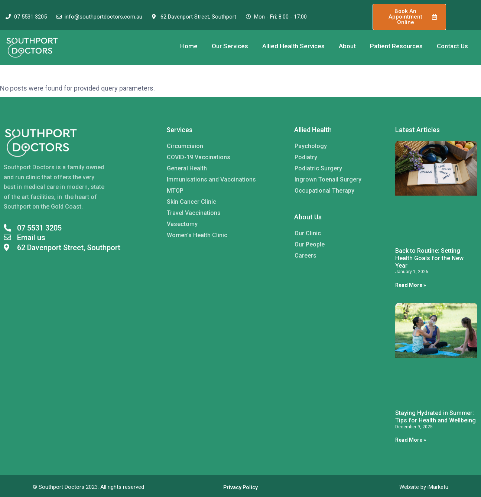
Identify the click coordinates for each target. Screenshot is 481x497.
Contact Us (452, 46)
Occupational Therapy (324, 190)
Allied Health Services (293, 46)
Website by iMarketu (423, 487)
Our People (310, 244)
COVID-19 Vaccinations (198, 157)
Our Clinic (308, 233)
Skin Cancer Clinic (191, 201)
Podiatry (306, 157)
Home (189, 46)
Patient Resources (396, 46)
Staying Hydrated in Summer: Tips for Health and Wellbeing (435, 416)
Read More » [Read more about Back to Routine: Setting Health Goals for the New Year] (410, 285)
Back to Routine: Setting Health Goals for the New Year (429, 258)
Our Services (230, 46)
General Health (187, 168)
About (347, 46)
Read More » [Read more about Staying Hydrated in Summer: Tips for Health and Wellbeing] (410, 440)
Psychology (311, 146)
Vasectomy (182, 224)
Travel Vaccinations (194, 212)
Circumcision (185, 146)
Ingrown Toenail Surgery (328, 179)
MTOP (175, 190)
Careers (305, 255)
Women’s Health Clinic (197, 235)
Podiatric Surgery (318, 168)
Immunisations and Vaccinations (211, 179)
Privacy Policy (240, 487)
